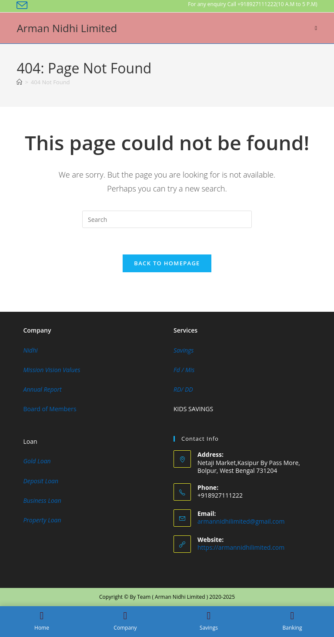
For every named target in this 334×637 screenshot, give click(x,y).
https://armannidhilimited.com (240, 547)
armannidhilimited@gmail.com (240, 521)
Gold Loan (36, 461)
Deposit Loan (40, 481)
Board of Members (49, 409)
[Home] (19, 82)
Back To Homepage (167, 263)
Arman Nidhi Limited (67, 28)
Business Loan (42, 500)
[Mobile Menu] (316, 28)
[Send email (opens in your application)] (23, 5)
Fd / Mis (184, 370)
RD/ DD (183, 389)
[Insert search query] (167, 219)
